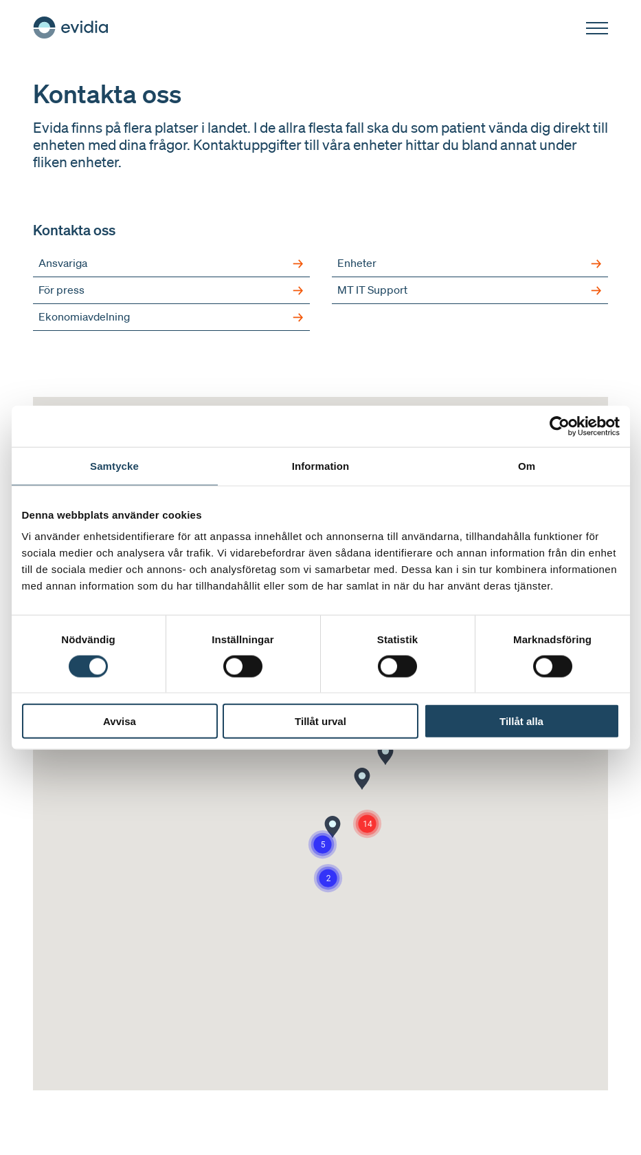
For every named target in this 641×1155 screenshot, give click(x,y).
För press (171, 290)
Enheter (470, 263)
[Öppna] (597, 29)
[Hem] (71, 28)
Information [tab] (321, 465)
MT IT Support (470, 290)
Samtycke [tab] (114, 465)
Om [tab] (526, 465)
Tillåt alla (521, 721)
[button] (333, 827)
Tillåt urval (320, 721)
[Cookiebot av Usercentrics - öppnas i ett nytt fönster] (559, 425)
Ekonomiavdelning (171, 317)
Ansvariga (171, 263)
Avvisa (119, 721)
